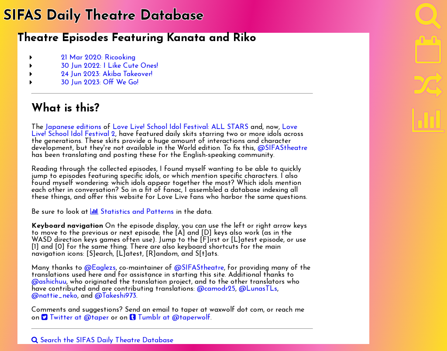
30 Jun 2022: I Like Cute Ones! (109, 66)
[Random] (428, 89)
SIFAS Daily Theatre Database (103, 16)
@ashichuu (48, 281)
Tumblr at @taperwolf (170, 317)
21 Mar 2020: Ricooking (98, 57)
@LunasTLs (258, 288)
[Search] (428, 18)
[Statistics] (428, 123)
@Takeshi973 (115, 295)
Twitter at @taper (75, 317)
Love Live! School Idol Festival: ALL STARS (180, 127)
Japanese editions (73, 127)
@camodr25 (216, 288)
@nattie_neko (54, 295)
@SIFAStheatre (282, 148)
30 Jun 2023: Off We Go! (99, 82)
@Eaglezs (100, 267)
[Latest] (428, 52)
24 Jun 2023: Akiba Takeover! (106, 74)
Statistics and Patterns (132, 212)
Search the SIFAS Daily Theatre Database (102, 340)
